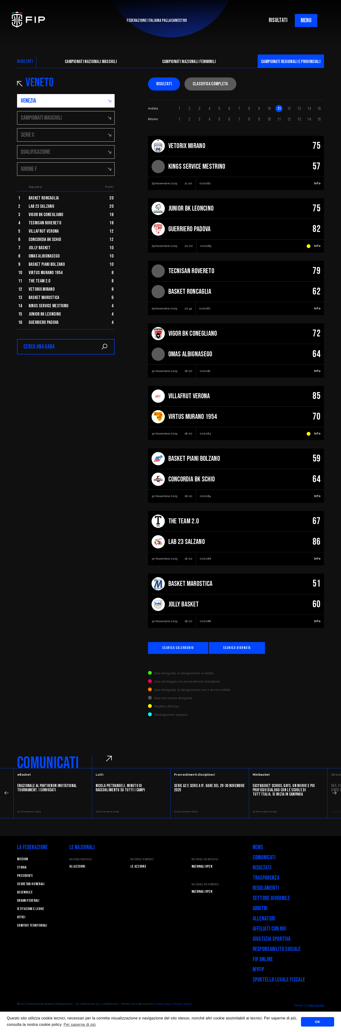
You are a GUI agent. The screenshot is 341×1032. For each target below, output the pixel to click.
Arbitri (260, 908)
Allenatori (264, 918)
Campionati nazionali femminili (189, 61)
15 (319, 108)
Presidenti (24, 876)
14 (309, 108)
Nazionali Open (202, 866)
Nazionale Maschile (80, 859)
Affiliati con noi (269, 928)
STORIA (21, 867)
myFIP (259, 969)
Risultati (164, 84)
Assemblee (25, 892)
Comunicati (264, 857)
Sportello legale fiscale (279, 979)
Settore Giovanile (271, 898)
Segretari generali (31, 884)
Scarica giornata (237, 648)
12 (289, 108)
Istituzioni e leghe (30, 909)
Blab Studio (316, 1005)
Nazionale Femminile (142, 859)
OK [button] (317, 1022)
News (258, 847)
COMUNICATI (48, 763)
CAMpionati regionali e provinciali (290, 61)
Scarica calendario (178, 648)
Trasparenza (266, 878)
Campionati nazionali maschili (91, 61)
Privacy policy (183, 1003)
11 (279, 108)
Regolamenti (266, 888)
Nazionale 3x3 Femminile (205, 884)
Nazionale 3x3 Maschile (205, 859)
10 (269, 108)
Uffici (21, 917)
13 (299, 108)
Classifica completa (210, 84)
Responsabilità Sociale (277, 949)
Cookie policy (164, 1003)
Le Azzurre (138, 866)
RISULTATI (278, 20)
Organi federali (28, 900)
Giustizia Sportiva (272, 939)
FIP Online (263, 959)
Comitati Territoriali (32, 925)
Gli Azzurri (77, 866)
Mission (22, 859)
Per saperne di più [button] (79, 1025)
